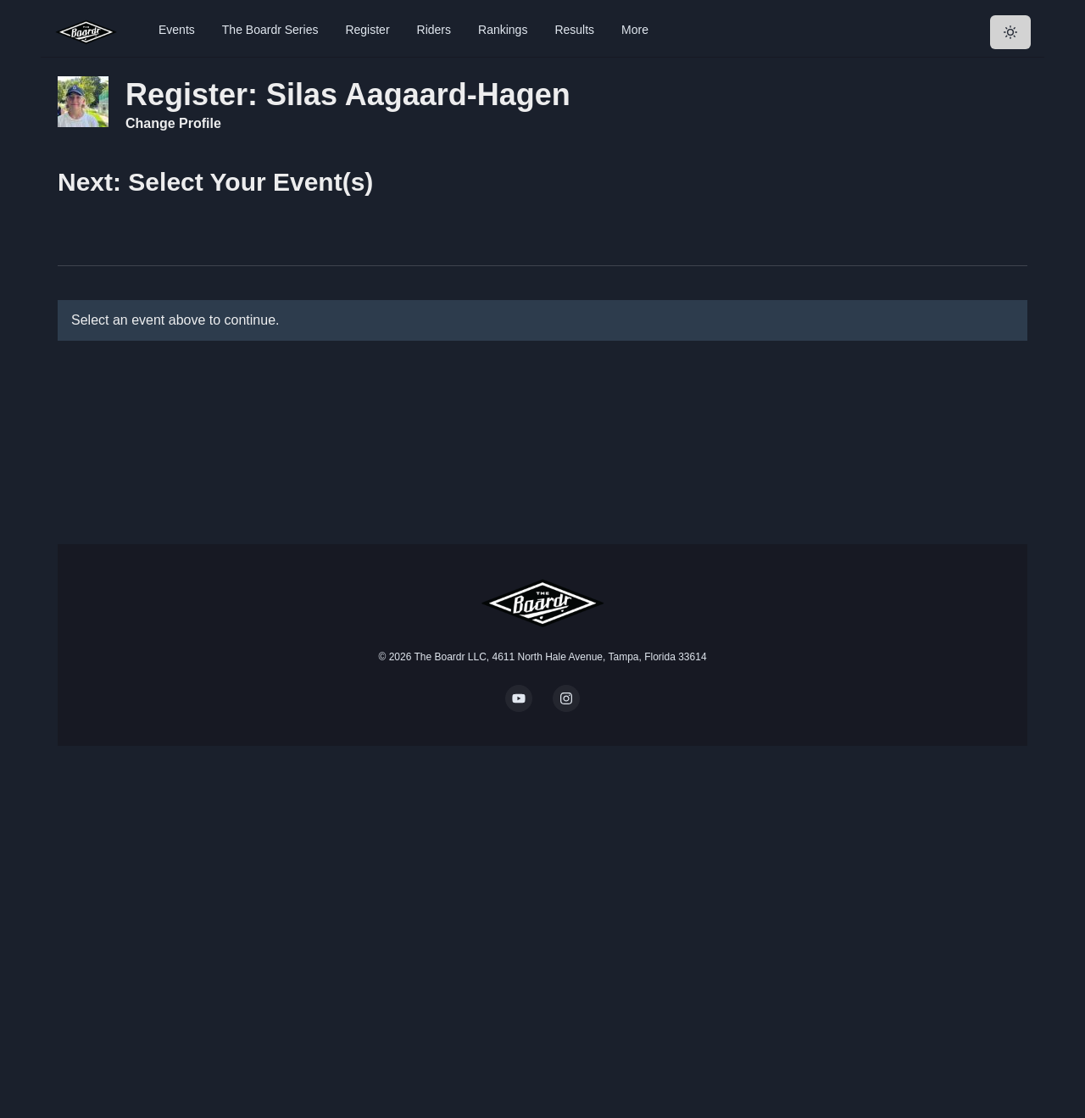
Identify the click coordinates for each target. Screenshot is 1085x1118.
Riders (434, 29)
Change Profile (173, 123)
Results (574, 29)
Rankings (502, 29)
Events (177, 29)
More (634, 29)
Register (367, 29)
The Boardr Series (270, 29)
